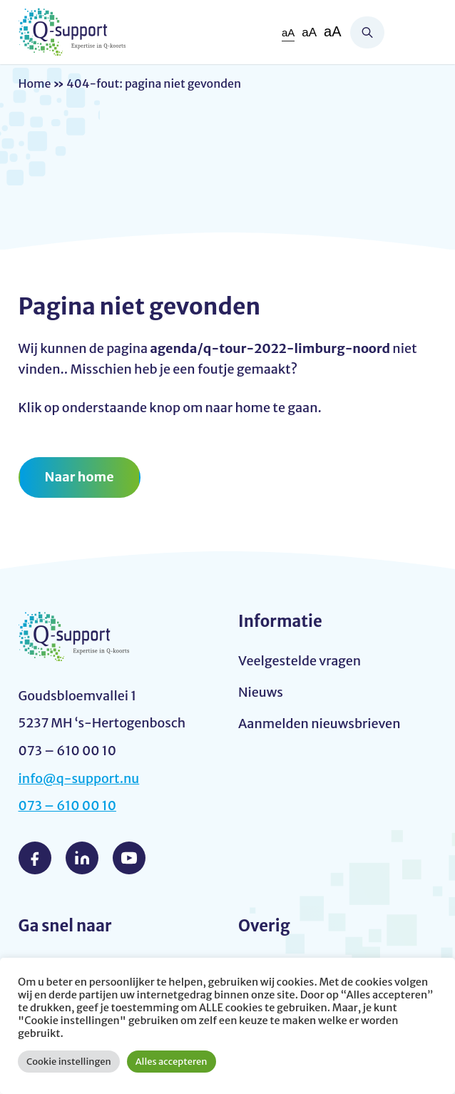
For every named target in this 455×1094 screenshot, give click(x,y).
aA (288, 32)
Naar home (79, 477)
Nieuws (260, 692)
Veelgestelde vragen (299, 661)
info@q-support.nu (79, 778)
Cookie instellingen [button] (68, 1061)
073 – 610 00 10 (68, 805)
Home (35, 83)
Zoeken (367, 32)
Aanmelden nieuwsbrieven (319, 723)
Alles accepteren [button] (172, 1061)
